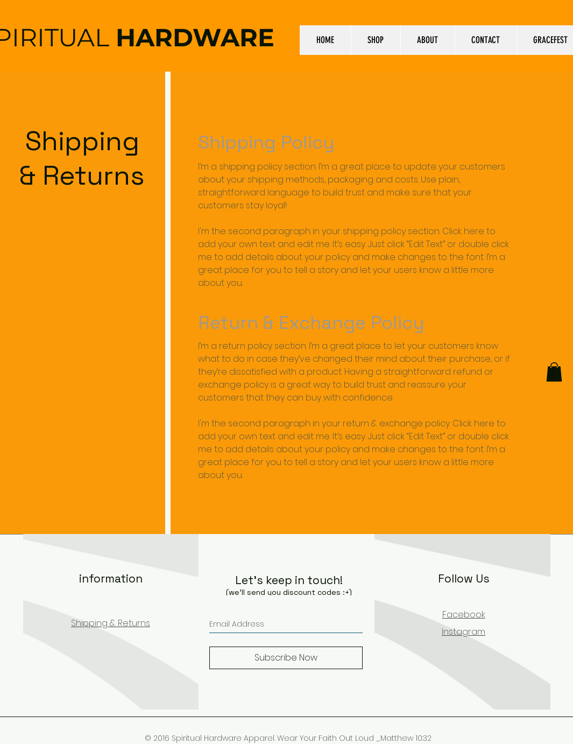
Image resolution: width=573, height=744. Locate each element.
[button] (554, 372)
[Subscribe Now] (286, 658)
